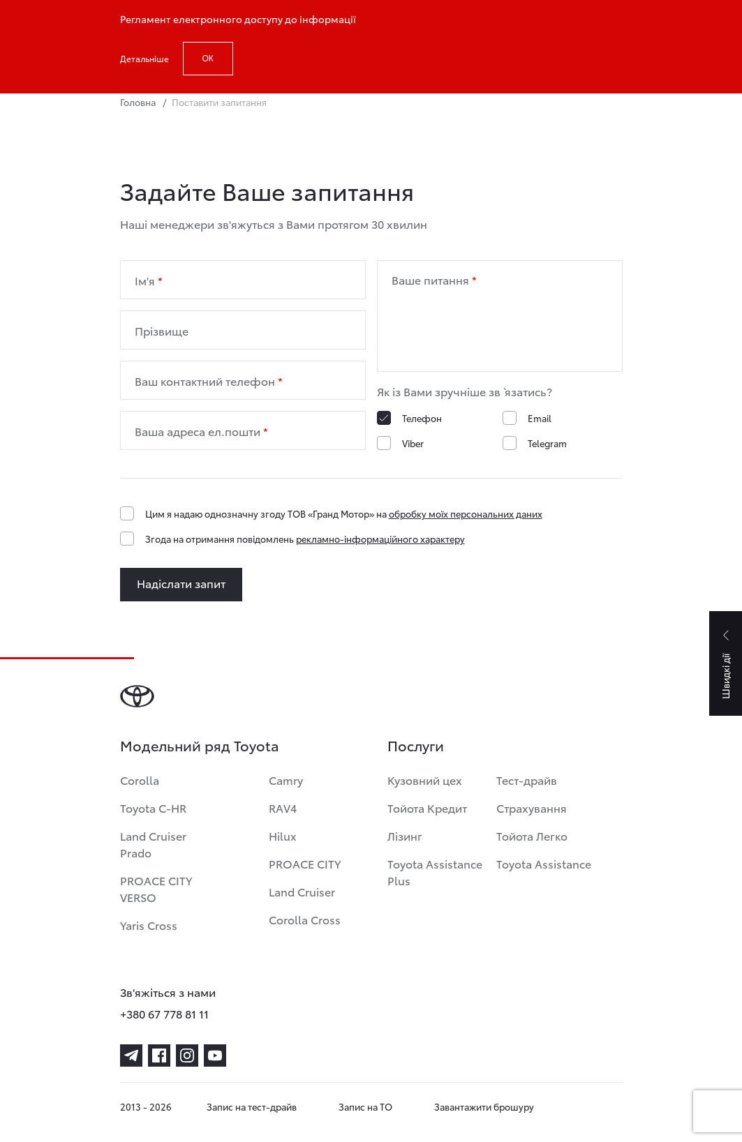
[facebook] (159, 1055)
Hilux (283, 835)
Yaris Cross (148, 925)
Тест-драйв (526, 780)
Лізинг (404, 835)
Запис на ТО (365, 1106)
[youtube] (215, 1055)
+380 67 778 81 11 (164, 1013)
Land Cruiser (302, 891)
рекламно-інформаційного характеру (380, 538)
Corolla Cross (305, 919)
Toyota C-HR (153, 807)
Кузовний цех (424, 780)
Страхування (531, 807)
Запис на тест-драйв (252, 1106)
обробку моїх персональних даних (465, 513)
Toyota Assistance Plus (434, 871)
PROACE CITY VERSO (156, 888)
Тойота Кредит (427, 807)
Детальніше (144, 58)
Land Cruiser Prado (153, 843)
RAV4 (283, 807)
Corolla (139, 780)
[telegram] (131, 1055)
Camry (286, 780)
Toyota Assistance (543, 863)
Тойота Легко (531, 835)
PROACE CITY (305, 863)
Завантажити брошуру (484, 1106)
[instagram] (187, 1055)
